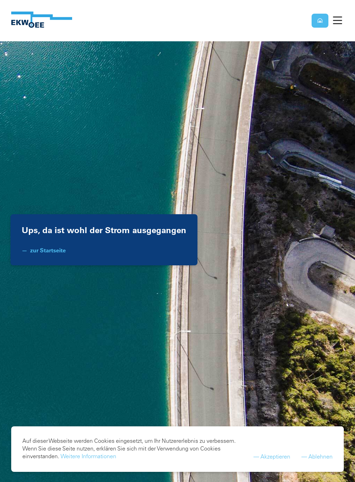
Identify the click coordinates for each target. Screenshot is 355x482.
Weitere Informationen (88, 458)
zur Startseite (48, 250)
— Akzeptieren (271, 459)
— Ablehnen (317, 459)
